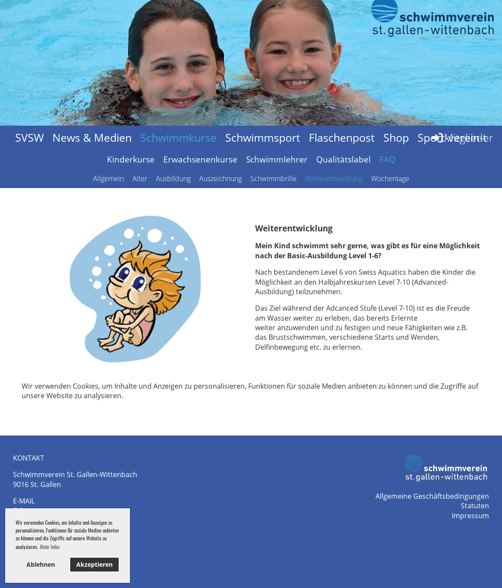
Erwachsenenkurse (200, 159)
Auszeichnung (220, 178)
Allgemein (108, 178)
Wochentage (390, 178)
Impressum (470, 515)
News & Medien (92, 137)
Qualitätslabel (343, 159)
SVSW (29, 137)
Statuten (475, 505)
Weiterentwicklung (334, 178)
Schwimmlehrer (277, 159)
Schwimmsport (262, 137)
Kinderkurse (131, 159)
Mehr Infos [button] (49, 546)
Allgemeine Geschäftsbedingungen (432, 496)
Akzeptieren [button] (94, 564)
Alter (140, 178)
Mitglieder (462, 137)
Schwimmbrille (273, 178)
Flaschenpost (342, 137)
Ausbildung (173, 178)
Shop (396, 137)
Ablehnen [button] (40, 564)
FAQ (387, 159)
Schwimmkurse (178, 137)
